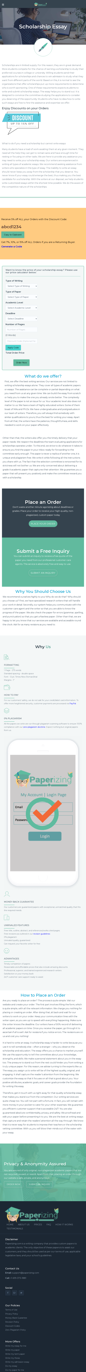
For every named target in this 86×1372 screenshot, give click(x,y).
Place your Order (43, 523)
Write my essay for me (15, 1346)
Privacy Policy (11, 1314)
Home (10, 1224)
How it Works (64, 1224)
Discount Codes (12, 1326)
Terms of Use (11, 1310)
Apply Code (13, 347)
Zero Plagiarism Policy (15, 1330)
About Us (24, 1224)
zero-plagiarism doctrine (34, 727)
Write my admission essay (17, 1362)
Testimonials (15, 1228)
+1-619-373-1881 (18, 1278)
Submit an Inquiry (43, 573)
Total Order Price (15, 353)
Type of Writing (14, 281)
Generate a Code (11, 246)
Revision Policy (12, 1322)
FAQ (48, 1224)
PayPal (72, 703)
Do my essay (11, 1366)
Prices (38, 1224)
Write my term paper (15, 1354)
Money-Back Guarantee (16, 1318)
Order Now (21, 362)
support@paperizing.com (25, 1273)
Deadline (10, 313)
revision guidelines (41, 934)
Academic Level (14, 302)
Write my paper (12, 1350)
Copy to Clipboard (13, 235)
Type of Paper (13, 292)
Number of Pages (15, 324)
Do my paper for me (14, 1370)
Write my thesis (12, 1358)
